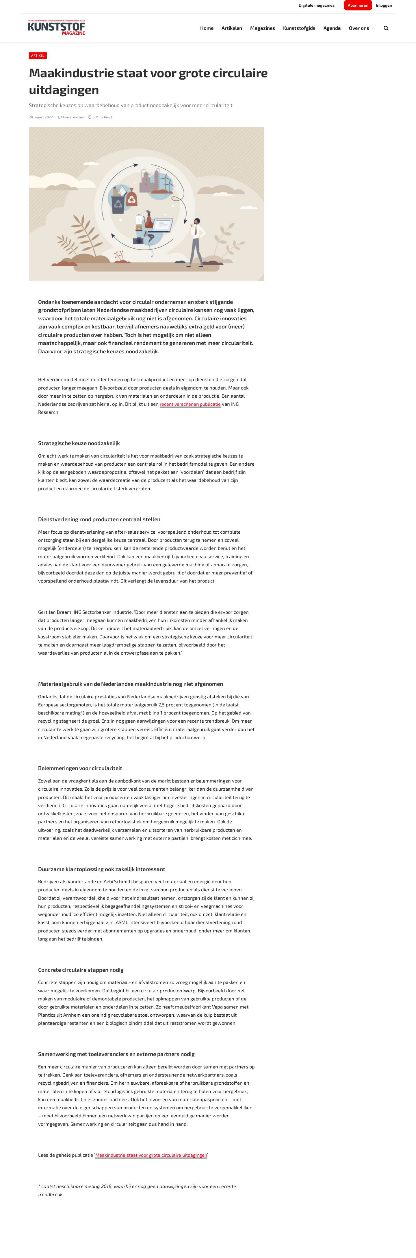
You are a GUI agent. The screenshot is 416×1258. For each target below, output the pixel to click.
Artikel (39, 56)
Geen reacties (71, 118)
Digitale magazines (317, 5)
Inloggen (384, 5)
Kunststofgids (299, 28)
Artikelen (232, 28)
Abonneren (358, 5)
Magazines (262, 28)
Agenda (332, 28)
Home (206, 28)
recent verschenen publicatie (191, 404)
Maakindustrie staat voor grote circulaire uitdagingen (153, 1156)
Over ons (359, 28)
